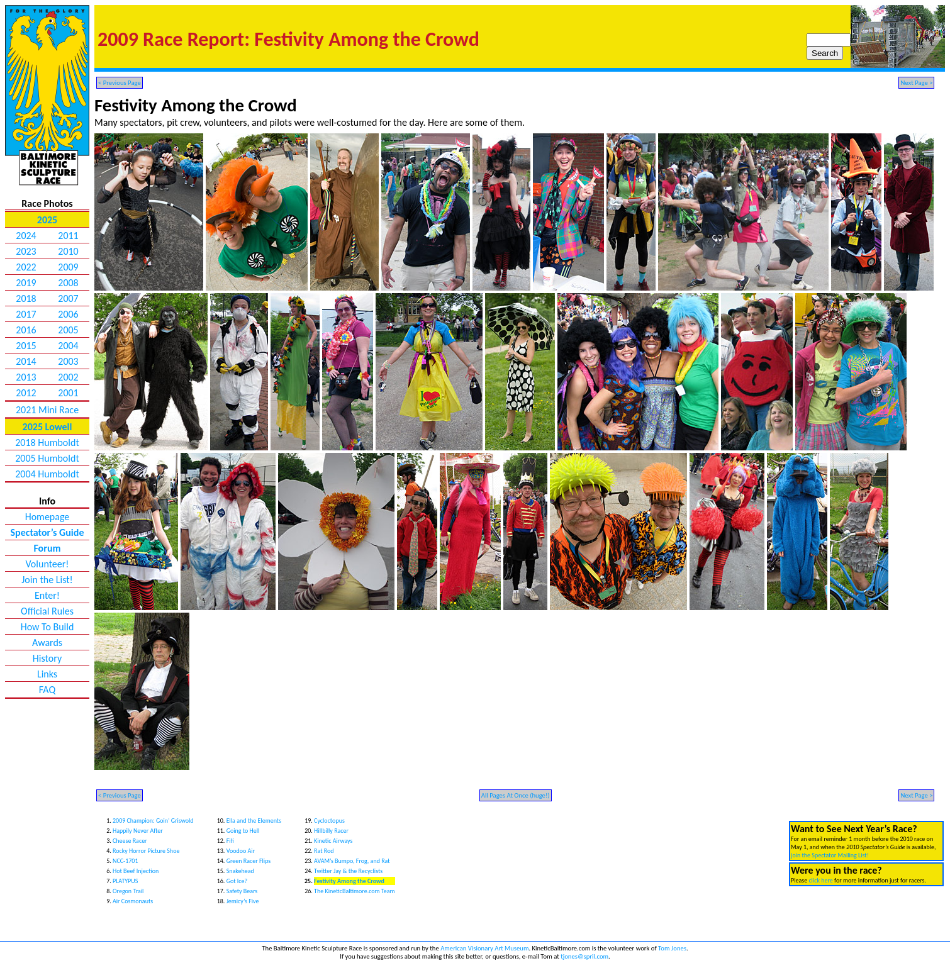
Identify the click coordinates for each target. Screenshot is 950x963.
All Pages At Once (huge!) (515, 795)
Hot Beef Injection (136, 871)
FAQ (47, 690)
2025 (47, 220)
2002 (68, 377)
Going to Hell (243, 831)
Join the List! (47, 580)
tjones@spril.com (584, 956)
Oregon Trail (128, 891)
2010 (68, 251)
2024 (26, 236)
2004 (68, 346)
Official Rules (47, 611)
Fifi (230, 841)
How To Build (47, 627)
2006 (68, 314)
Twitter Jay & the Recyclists (348, 871)
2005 (68, 330)
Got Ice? (237, 881)
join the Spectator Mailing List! (830, 855)
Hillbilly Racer (331, 831)
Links (47, 674)
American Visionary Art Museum (484, 948)
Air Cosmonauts (133, 901)
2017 (26, 314)
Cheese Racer (130, 841)
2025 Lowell (47, 427)
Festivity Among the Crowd (349, 881)
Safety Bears (242, 891)
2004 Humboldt (47, 474)
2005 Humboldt (47, 458)
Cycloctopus (329, 820)
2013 (26, 377)
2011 (68, 236)
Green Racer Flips (248, 861)
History (47, 658)
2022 (26, 267)
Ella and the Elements (253, 820)
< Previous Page (119, 83)
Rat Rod (324, 851)
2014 (26, 361)
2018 (26, 298)
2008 (68, 283)
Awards (47, 642)
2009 (68, 267)
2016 (26, 330)
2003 (68, 361)
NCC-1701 (125, 861)
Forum (46, 548)
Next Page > (916, 83)
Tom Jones (672, 948)
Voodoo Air (240, 851)
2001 (68, 393)
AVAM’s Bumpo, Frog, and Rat (352, 861)
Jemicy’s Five (242, 901)
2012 (26, 393)
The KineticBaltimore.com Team (354, 891)
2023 (26, 251)
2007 (68, 298)
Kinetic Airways (333, 841)
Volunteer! (47, 564)
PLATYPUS (125, 881)
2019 (26, 283)
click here (820, 880)
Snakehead (240, 871)
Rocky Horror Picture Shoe (146, 851)
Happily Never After (138, 831)
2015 (26, 346)
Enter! (47, 595)
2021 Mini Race (47, 410)
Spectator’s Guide (47, 532)
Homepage (47, 517)
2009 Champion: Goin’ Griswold (153, 820)
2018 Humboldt (47, 442)
